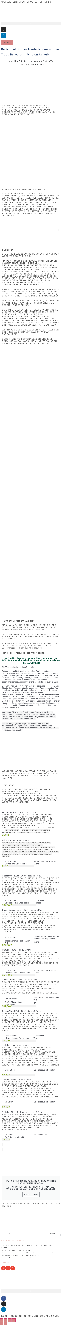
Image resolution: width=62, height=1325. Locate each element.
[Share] (5, 1320)
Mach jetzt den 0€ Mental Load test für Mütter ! (26, 2)
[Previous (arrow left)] (1, 1323)
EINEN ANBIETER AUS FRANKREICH (31, 207)
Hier (4, 1203)
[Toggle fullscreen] (10, 1320)
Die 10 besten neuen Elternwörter (15, 1250)
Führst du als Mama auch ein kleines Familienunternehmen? (27, 1253)
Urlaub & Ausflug (42, 61)
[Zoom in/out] (14, 1320)
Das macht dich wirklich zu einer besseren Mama (22, 1255)
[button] (31, 23)
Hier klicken (31, 1194)
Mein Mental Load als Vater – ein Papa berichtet (22, 1258)
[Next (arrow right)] (5, 1323)
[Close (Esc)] (1, 1320)
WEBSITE (31, 1203)
